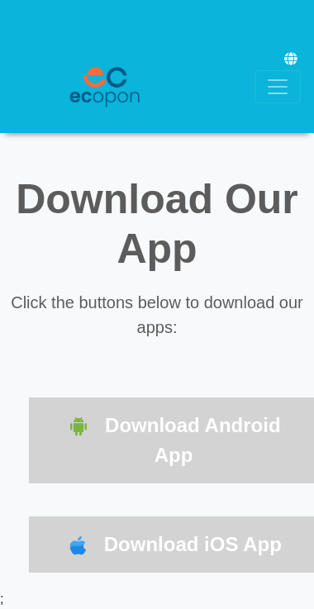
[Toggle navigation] (278, 86)
